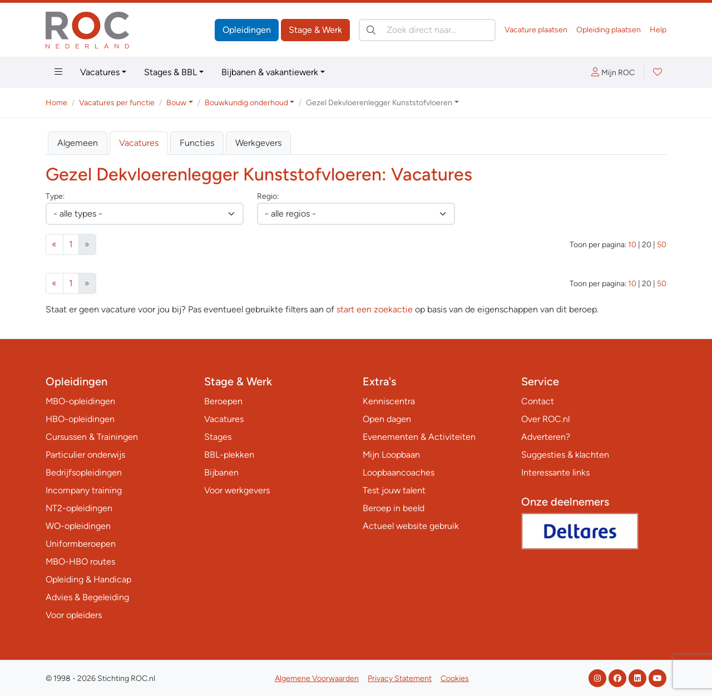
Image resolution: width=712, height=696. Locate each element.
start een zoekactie (375, 309)
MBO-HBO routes (80, 561)
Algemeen (77, 143)
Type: (55, 196)
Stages (217, 437)
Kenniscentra (389, 401)
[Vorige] (54, 244)
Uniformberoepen (81, 543)
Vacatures (100, 72)
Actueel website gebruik (411, 526)
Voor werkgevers (237, 490)
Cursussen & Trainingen (92, 437)
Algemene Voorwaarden (317, 678)
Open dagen (387, 419)
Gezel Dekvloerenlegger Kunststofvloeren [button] (379, 102)
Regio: (268, 196)
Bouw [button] (176, 102)
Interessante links (555, 472)
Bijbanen (221, 472)
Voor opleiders (74, 615)
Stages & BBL (170, 72)
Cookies (455, 678)
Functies (197, 143)
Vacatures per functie (117, 102)
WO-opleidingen (78, 526)
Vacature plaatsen (536, 30)
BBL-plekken (229, 454)
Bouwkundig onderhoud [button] (246, 102)
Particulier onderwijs (85, 454)
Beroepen (223, 401)
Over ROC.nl (545, 419)
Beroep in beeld (393, 508)
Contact (537, 401)
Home (56, 102)
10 (632, 244)
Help (658, 30)
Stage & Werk (315, 29)
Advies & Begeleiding (87, 597)
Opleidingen (246, 29)
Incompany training (84, 490)
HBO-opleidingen (80, 419)
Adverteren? (545, 437)
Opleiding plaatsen (608, 30)
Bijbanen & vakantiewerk (269, 72)
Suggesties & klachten (565, 454)
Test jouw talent (394, 490)
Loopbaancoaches (398, 472)
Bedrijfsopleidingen (84, 472)
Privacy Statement (400, 678)
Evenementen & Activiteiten (419, 437)
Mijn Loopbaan (391, 454)
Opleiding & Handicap (88, 579)
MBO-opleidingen (80, 401)
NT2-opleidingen (79, 508)
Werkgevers (258, 143)
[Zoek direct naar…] (427, 30)
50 (661, 244)
